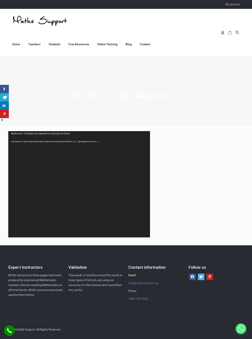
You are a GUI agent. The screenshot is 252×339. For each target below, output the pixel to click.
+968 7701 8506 (138, 298)
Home (105, 103)
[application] (79, 184)
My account (232, 4)
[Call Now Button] (9, 330)
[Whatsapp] (241, 328)
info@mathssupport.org (143, 283)
